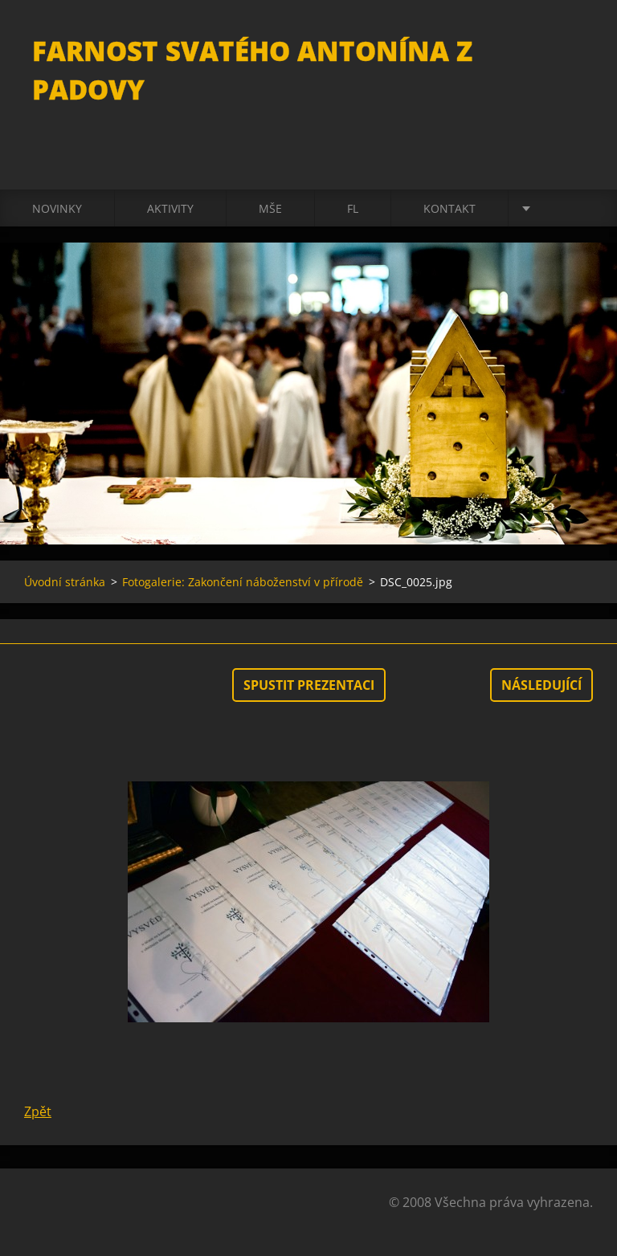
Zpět (37, 1111)
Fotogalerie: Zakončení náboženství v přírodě (242, 581)
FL (352, 208)
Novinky (57, 208)
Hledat (575, 46)
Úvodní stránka (64, 581)
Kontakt (449, 208)
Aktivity (170, 208)
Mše (270, 208)
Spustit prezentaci (308, 685)
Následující (541, 685)
